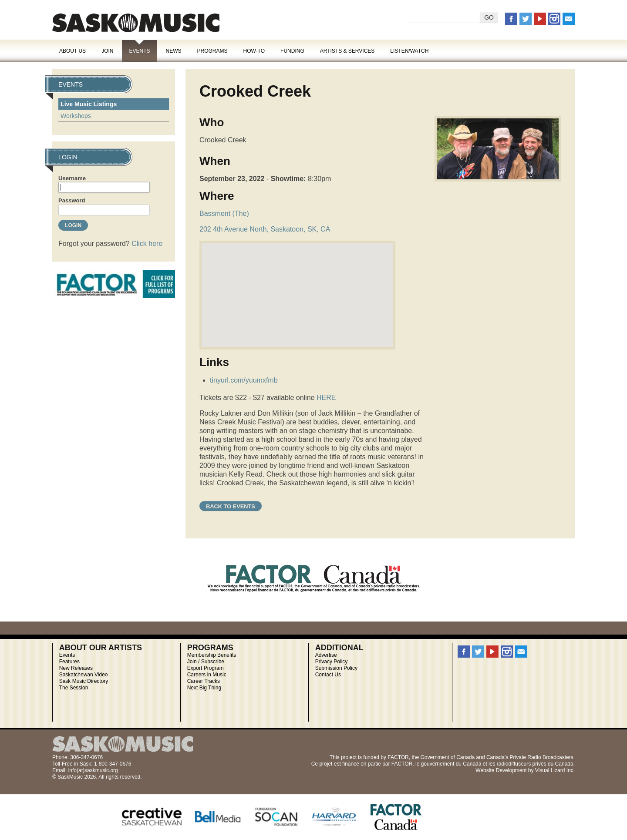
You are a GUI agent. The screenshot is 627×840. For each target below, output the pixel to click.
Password (71, 200)
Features (69, 662)
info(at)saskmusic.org (93, 770)
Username (72, 178)
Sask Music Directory (83, 681)
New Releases (76, 668)
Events (139, 51)
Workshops (76, 115)
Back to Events (230, 506)
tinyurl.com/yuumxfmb (244, 380)
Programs (212, 51)
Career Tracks (203, 681)
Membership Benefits (211, 655)
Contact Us (328, 675)
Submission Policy (336, 668)
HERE (326, 397)
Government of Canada (447, 757)
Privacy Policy (331, 662)
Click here (146, 243)
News (173, 51)
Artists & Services (347, 51)
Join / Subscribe (205, 662)
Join (107, 51)
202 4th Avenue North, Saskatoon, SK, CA (264, 229)
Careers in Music (206, 675)
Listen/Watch (409, 51)
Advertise (326, 655)
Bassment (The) (224, 213)
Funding (292, 51)
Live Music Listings (89, 104)
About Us (72, 51)
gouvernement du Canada (451, 764)
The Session (73, 688)
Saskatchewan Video (83, 675)
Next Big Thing (204, 688)
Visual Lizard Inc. (555, 770)
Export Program (205, 668)
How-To (254, 51)
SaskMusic (135, 23)
